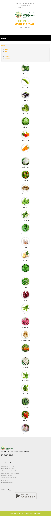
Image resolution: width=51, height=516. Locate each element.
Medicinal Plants (9, 54)
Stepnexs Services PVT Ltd (17, 513)
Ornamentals (8, 56)
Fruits (6, 51)
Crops (3, 45)
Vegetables (7, 58)
